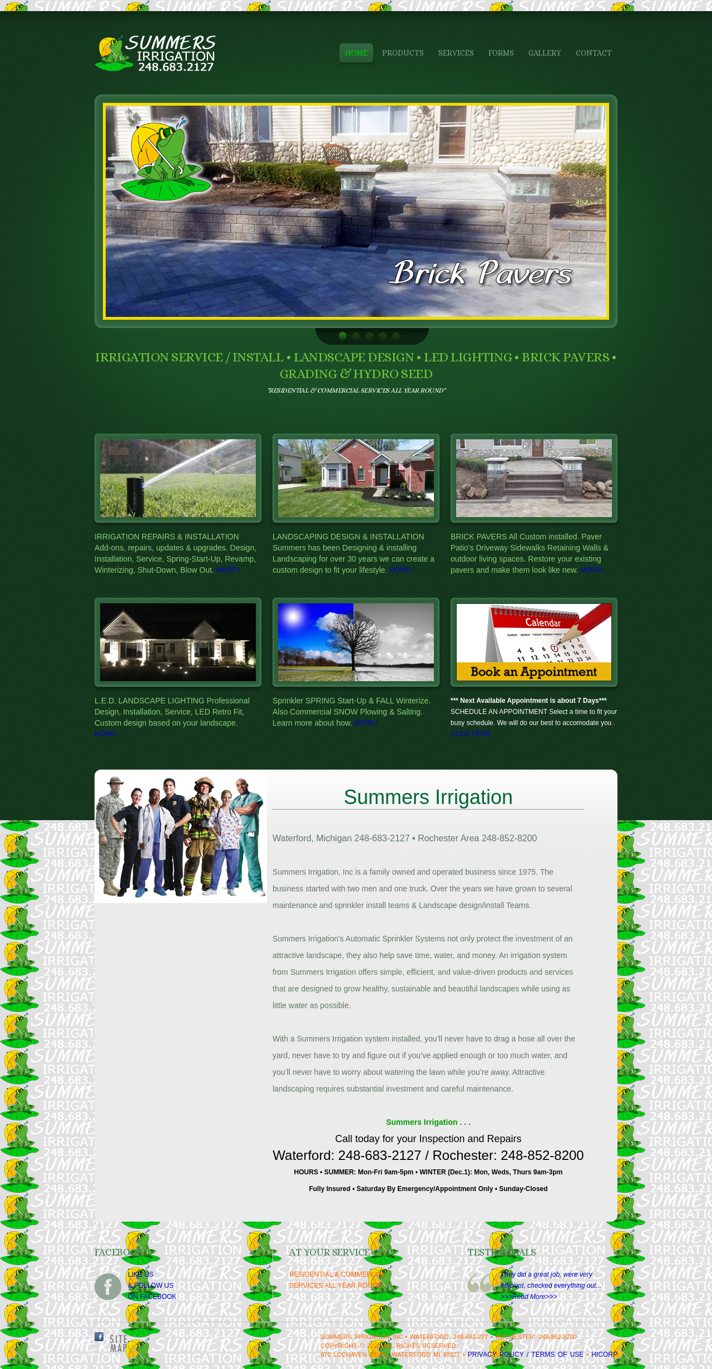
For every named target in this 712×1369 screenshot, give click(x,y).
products (403, 52)
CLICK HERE (471, 734)
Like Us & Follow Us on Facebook (152, 1286)
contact (594, 52)
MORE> (228, 570)
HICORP (604, 1354)
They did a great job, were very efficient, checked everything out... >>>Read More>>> (551, 1286)
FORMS (501, 52)
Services (456, 52)
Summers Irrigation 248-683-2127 (169, 53)
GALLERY (544, 52)
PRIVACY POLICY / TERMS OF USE (526, 1354)
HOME (356, 52)
